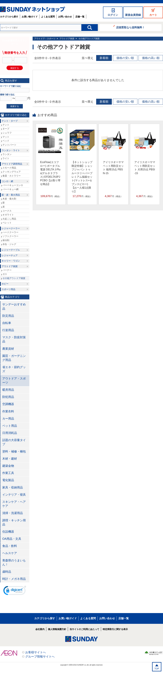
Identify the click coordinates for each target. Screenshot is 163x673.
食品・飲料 (9, 546)
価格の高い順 (151, 58)
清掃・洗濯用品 (12, 513)
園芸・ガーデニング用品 (14, 358)
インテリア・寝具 (14, 494)
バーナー (7, 270)
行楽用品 (8, 330)
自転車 (6, 323)
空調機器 (8, 404)
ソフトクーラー (10, 236)
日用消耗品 (9, 433)
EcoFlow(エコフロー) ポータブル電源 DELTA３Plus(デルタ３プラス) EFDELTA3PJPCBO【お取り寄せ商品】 (50, 173)
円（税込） (50, 196)
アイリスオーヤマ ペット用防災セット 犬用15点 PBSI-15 (144, 167)
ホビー (5, 283)
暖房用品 (8, 389)
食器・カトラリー (11, 175)
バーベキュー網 (10, 189)
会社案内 (39, 629)
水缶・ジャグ (9, 244)
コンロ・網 (7, 181)
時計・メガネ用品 (14, 578)
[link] (14, 591)
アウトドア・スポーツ (44, 38)
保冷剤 (5, 240)
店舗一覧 (79, 16)
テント (5, 124)
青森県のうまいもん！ (14, 562)
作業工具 (8, 473)
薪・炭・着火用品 (11, 194)
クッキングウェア (11, 171)
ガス (4, 274)
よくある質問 (48, 16)
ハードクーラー (10, 232)
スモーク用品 (9, 167)
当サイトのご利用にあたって (84, 629)
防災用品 (8, 315)
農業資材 (8, 348)
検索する (14, 106)
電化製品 (8, 480)
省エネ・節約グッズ (14, 369)
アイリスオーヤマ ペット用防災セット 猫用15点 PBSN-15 (113, 167)
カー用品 (8, 418)
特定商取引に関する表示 (115, 629)
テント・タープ (10, 121)
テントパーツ (9, 144)
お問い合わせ (65, 16)
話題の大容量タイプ (14, 442)
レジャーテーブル (11, 250)
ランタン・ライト (11, 150)
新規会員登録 (133, 15)
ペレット (7, 222)
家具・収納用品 (12, 487)
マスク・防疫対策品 (14, 339)
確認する (14, 68)
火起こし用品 (9, 218)
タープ (5, 128)
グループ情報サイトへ (40, 656)
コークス (7, 210)
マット (5, 137)
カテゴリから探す (9, 16)
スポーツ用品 (8, 289)
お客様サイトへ (35, 652)
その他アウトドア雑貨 (89, 38)
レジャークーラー (11, 228)
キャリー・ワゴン (11, 260)
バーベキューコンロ (12, 185)
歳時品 (6, 571)
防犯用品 (8, 397)
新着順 (104, 58)
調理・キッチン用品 (14, 522)
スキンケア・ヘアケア (14, 504)
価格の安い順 (125, 58)
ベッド (5, 140)
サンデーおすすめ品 (14, 306)
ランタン (7, 154)
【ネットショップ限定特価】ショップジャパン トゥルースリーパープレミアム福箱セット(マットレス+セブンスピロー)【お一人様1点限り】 (82, 177)
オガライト (8, 214)
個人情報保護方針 (57, 629)
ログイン (113, 15)
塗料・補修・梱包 (14, 451)
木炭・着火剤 (9, 198)
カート (153, 15)
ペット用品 (9, 425)
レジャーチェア (10, 255)
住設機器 (8, 531)
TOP (156, 668)
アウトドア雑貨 (66, 38)
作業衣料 (8, 411)
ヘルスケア (9, 553)
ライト (5, 158)
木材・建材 (9, 458)
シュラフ (7, 132)
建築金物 (8, 465)
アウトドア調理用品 (12, 164)
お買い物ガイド (30, 16)
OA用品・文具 (11, 538)
